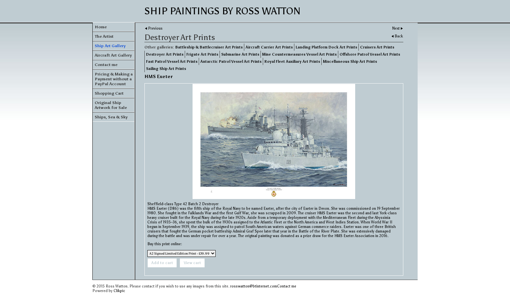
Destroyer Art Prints (164, 54)
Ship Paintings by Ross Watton (222, 11)
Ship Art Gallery (110, 45)
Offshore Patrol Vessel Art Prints (370, 54)
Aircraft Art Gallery (113, 55)
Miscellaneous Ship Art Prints (350, 61)
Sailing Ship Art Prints (166, 68)
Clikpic (119, 290)
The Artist (104, 36)
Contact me (106, 64)
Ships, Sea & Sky (111, 116)
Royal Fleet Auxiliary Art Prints (292, 61)
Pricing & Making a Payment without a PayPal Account (114, 79)
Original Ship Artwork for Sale (111, 105)
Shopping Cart (109, 93)
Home (101, 26)
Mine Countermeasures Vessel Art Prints (299, 54)
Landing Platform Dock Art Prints (326, 47)
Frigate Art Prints (202, 54)
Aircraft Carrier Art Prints (269, 47)
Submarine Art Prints (240, 54)
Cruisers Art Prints (377, 47)
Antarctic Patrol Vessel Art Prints (231, 61)
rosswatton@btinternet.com (253, 286)
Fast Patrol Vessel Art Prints (171, 61)
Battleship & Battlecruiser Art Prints (209, 47)
